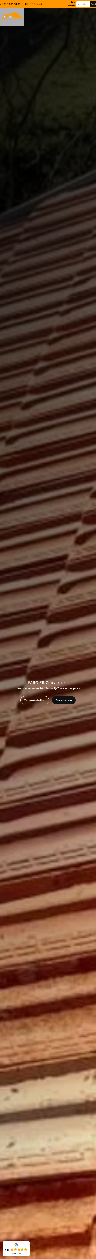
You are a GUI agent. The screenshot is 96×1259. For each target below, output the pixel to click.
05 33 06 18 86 (12, 4)
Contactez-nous (64, 700)
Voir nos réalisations (34, 700)
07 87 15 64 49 (33, 4)
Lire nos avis (16, 1254)
